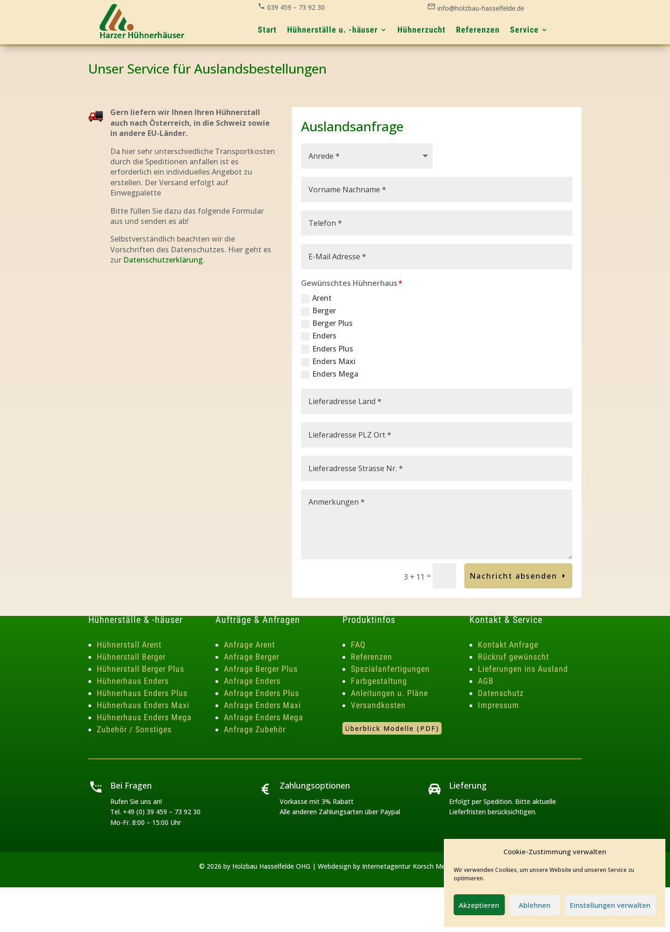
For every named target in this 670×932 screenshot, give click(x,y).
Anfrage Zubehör (255, 729)
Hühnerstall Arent (129, 644)
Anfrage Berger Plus (261, 669)
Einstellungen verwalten (610, 905)
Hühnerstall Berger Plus (140, 669)
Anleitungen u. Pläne (389, 693)
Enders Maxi (328, 361)
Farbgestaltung (379, 681)
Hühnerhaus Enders (133, 681)
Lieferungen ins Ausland (523, 669)
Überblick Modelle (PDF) (392, 728)
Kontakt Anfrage (508, 644)
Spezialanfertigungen (390, 669)
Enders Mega (329, 374)
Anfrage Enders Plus (261, 693)
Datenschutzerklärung (163, 260)
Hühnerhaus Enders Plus (142, 693)
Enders (318, 336)
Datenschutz (501, 693)
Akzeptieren (479, 905)
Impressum (498, 705)
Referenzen (371, 657)
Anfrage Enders (252, 681)
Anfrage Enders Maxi (262, 705)
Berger (318, 310)
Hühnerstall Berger (131, 657)
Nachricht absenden (513, 576)
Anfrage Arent (249, 644)
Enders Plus (327, 349)
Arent (316, 298)
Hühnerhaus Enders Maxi (143, 705)
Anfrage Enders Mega (263, 717)
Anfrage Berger (251, 657)
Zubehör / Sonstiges (134, 729)
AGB (486, 681)
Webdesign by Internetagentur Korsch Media (386, 866)
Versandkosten (378, 705)
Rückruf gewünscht (513, 657)
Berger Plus (327, 323)
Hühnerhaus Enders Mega (144, 717)
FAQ (358, 644)
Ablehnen (534, 905)
